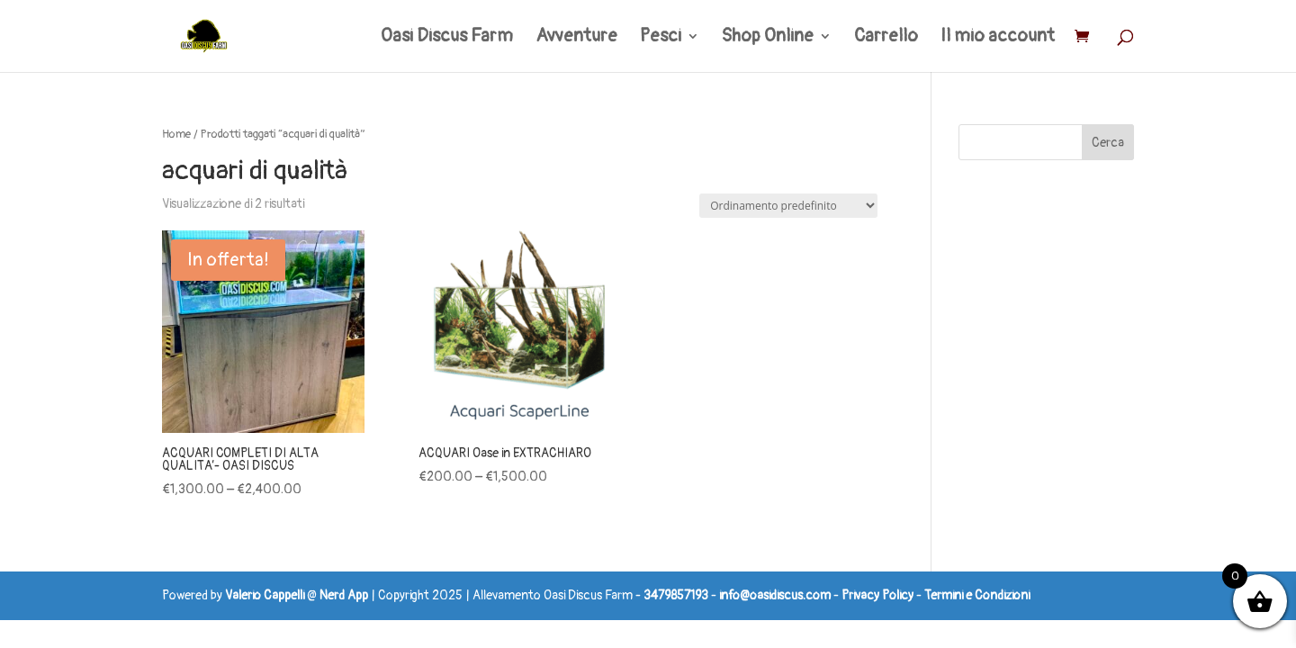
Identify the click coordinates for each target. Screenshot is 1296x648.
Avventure (576, 38)
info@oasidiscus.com (775, 595)
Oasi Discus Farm (447, 38)
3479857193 (676, 595)
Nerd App (344, 595)
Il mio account (997, 38)
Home (176, 134)
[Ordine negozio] (788, 206)
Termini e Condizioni (977, 595)
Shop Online (768, 38)
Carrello (886, 38)
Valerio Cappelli (264, 595)
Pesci (660, 38)
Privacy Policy (878, 595)
